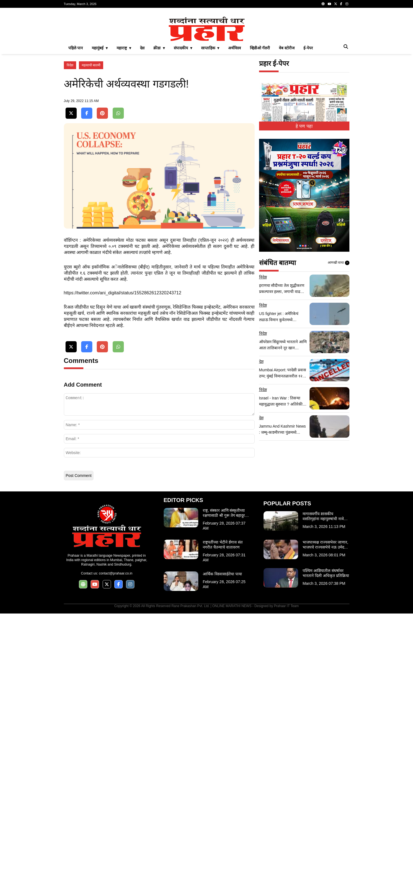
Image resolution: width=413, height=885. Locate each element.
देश (142, 48)
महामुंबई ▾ (100, 48)
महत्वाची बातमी (91, 65)
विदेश (70, 65)
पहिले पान (75, 48)
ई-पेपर (308, 48)
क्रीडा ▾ (159, 48)
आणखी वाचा (338, 263)
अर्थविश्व (234, 48)
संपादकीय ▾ (183, 48)
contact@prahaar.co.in (115, 573)
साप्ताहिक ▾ (210, 48)
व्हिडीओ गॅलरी (260, 48)
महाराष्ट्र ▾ (124, 48)
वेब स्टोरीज (286, 48)
